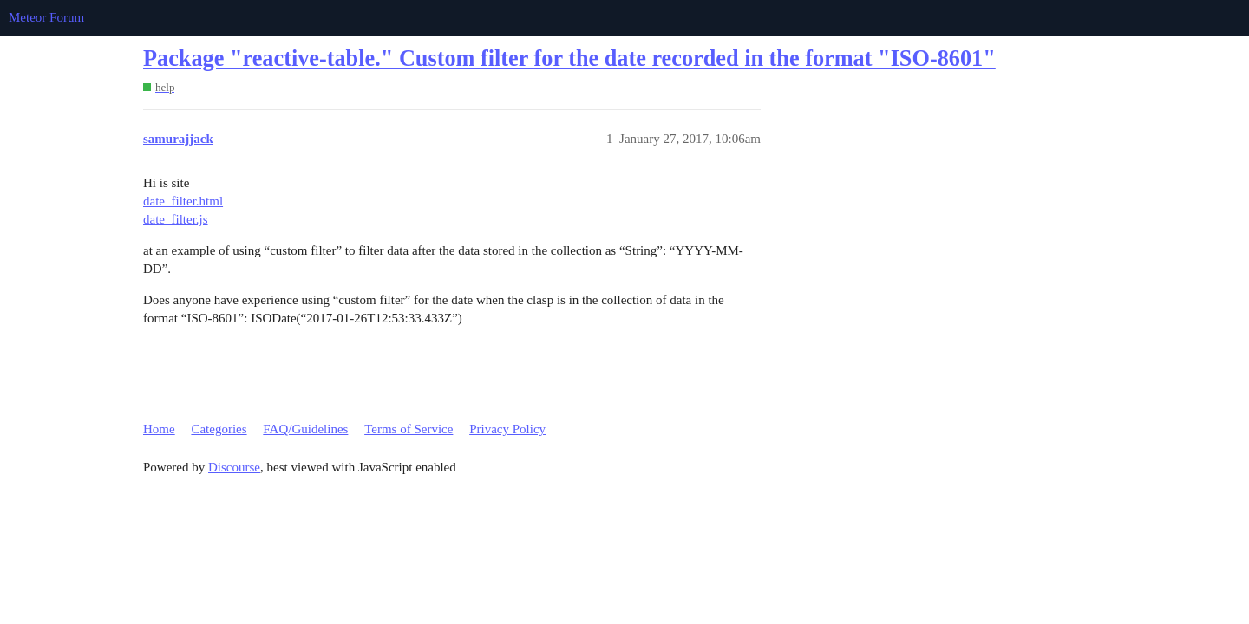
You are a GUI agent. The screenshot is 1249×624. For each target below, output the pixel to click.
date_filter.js (175, 219)
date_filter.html (183, 201)
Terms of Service (408, 429)
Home (159, 429)
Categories (218, 429)
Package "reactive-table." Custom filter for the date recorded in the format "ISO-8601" (569, 58)
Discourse (234, 467)
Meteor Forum (46, 17)
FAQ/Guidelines (305, 429)
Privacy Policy (507, 429)
